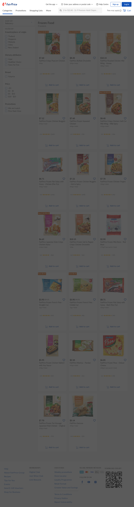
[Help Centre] (102, 4)
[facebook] (82, 483)
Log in (126, 4)
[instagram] (95, 483)
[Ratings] (47, 74)
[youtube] (88, 483)
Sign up (116, 4)
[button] (120, 11)
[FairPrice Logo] (10, 4)
